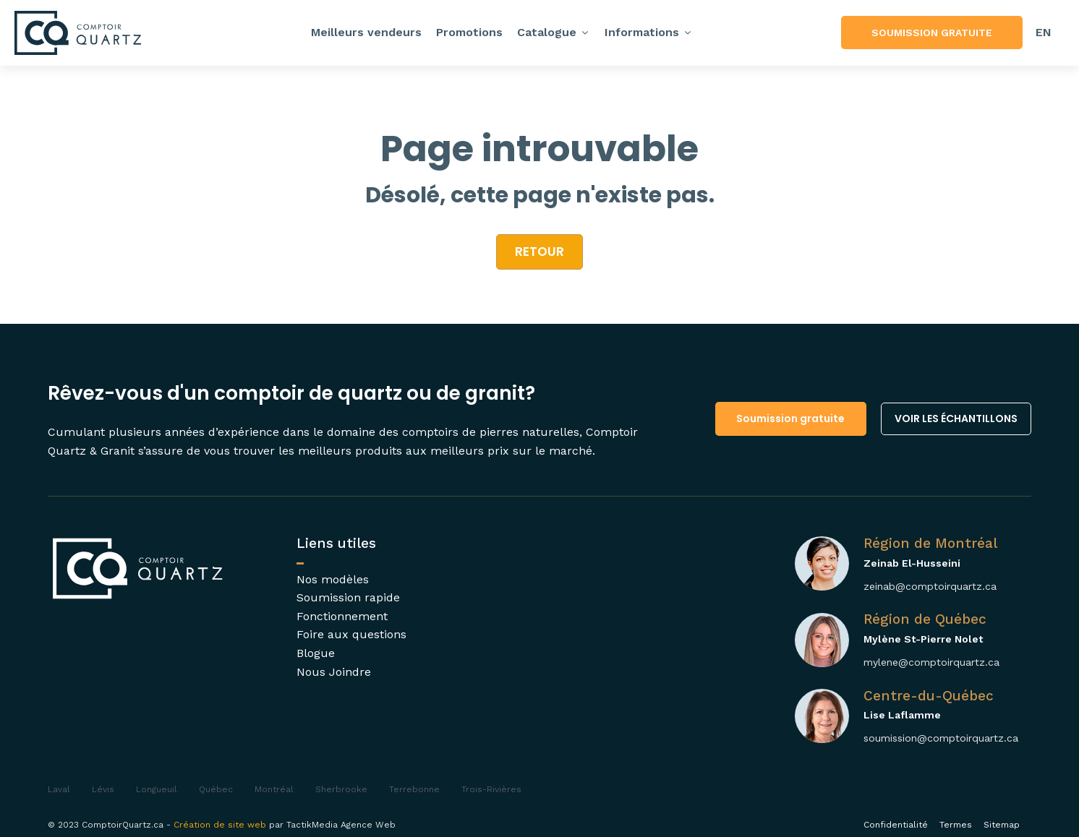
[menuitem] (1043, 32)
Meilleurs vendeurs (366, 32)
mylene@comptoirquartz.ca (931, 662)
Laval (59, 789)
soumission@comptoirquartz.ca (940, 738)
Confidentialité (895, 825)
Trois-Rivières (491, 789)
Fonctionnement (342, 616)
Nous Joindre (334, 672)
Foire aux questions (351, 634)
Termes (955, 825)
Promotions (469, 32)
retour (539, 251)
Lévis (103, 789)
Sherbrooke (341, 789)
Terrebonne (414, 789)
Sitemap (1002, 825)
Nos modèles (333, 579)
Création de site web (220, 825)
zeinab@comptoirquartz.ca (930, 586)
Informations (649, 32)
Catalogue (553, 32)
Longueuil (156, 789)
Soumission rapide (348, 597)
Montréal (274, 789)
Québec (216, 789)
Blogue (316, 653)
